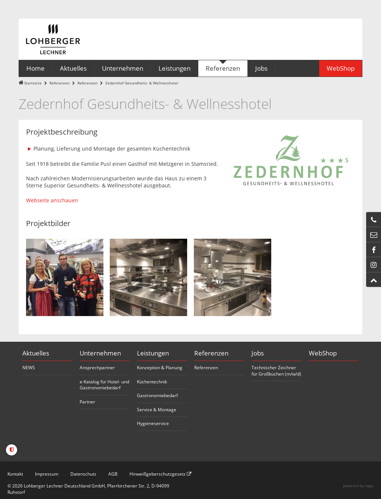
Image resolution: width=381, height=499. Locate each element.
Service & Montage (156, 409)
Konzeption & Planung (159, 367)
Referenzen (59, 83)
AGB (113, 474)
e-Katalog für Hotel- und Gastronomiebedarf (104, 385)
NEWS (28, 367)
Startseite (33, 83)
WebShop (323, 353)
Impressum (46, 474)
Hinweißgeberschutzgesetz (160, 474)
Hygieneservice (153, 423)
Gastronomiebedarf (157, 395)
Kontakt (15, 474)
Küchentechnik (152, 382)
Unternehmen (100, 353)
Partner (87, 402)
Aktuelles (35, 353)
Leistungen (153, 353)
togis (369, 485)
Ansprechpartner (97, 367)
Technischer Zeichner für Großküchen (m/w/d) (276, 370)
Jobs (258, 353)
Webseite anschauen (52, 200)
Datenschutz (83, 474)
